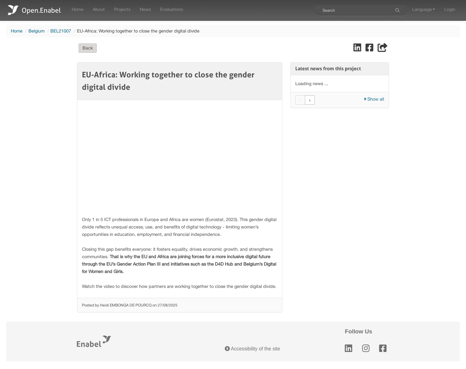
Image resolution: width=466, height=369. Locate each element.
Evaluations (171, 9)
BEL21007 (60, 30)
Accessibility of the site (252, 348)
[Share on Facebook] (370, 49)
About (99, 9)
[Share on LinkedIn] (358, 49)
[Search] (397, 10)
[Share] (382, 49)
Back (88, 48)
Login (449, 9)
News (145, 9)
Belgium (36, 30)
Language (423, 9)
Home (77, 9)
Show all (374, 99)
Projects (122, 9)
